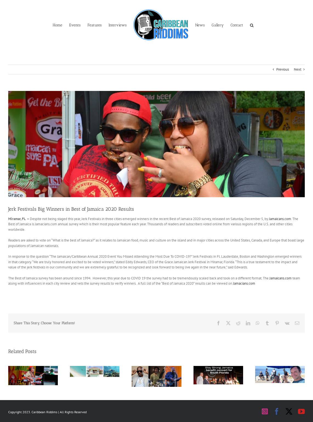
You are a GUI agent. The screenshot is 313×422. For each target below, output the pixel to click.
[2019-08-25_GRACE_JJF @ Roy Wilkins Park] (156, 144)
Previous (282, 69)
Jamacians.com (244, 283)
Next (297, 69)
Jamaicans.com (280, 218)
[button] (252, 24)
